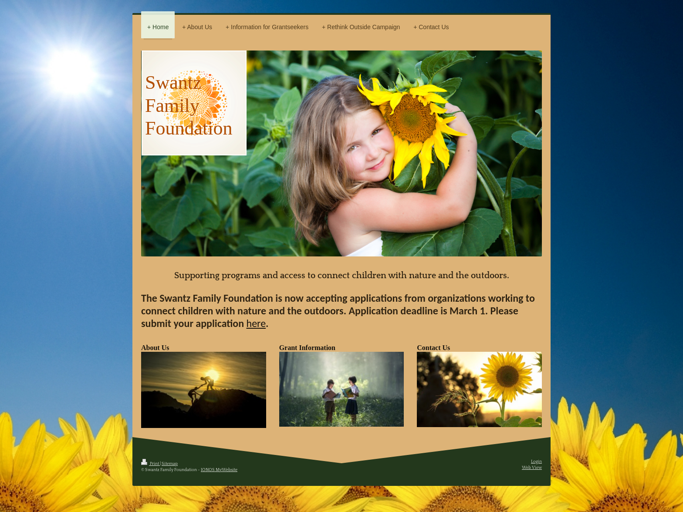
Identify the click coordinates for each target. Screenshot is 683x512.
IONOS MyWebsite (219, 470)
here (256, 323)
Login (536, 461)
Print (150, 463)
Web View (532, 467)
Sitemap (170, 463)
